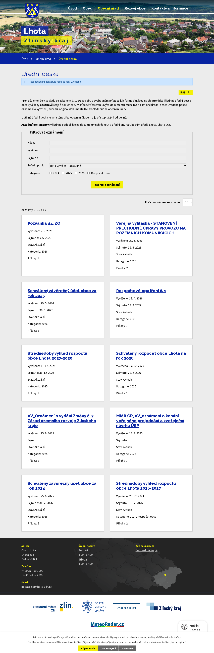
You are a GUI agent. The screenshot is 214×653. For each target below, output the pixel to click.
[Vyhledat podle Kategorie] (50, 173)
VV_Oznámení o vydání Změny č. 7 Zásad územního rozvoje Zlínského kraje (62, 420)
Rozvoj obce (135, 8)
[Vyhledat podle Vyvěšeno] (117, 150)
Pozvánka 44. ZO (44, 223)
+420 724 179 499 (32, 575)
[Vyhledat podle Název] (117, 143)
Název (31, 143)
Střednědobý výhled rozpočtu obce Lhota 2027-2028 (57, 356)
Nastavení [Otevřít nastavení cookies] (127, 648)
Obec (87, 8)
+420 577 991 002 (32, 571)
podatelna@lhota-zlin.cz (36, 587)
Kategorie (34, 173)
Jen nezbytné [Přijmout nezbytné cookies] (108, 648)
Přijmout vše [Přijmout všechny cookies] (88, 648)
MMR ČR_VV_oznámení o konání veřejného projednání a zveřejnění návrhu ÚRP (150, 420)
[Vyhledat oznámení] (107, 184)
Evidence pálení (126, 608)
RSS (185, 92)
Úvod (72, 8)
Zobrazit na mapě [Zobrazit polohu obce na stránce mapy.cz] (146, 550)
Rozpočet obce (100, 173)
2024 (56, 173)
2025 (69, 173)
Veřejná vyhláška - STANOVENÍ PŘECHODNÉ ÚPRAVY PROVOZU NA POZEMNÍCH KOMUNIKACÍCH (151, 228)
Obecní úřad (108, 8)
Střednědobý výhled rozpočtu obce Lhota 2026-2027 (146, 486)
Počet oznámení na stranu (162, 202)
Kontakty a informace (169, 8)
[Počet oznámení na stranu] (188, 202)
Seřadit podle (36, 165)
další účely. (176, 637)
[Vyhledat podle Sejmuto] (117, 158)
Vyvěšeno (33, 150)
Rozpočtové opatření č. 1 (141, 290)
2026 (81, 173)
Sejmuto (33, 158)
